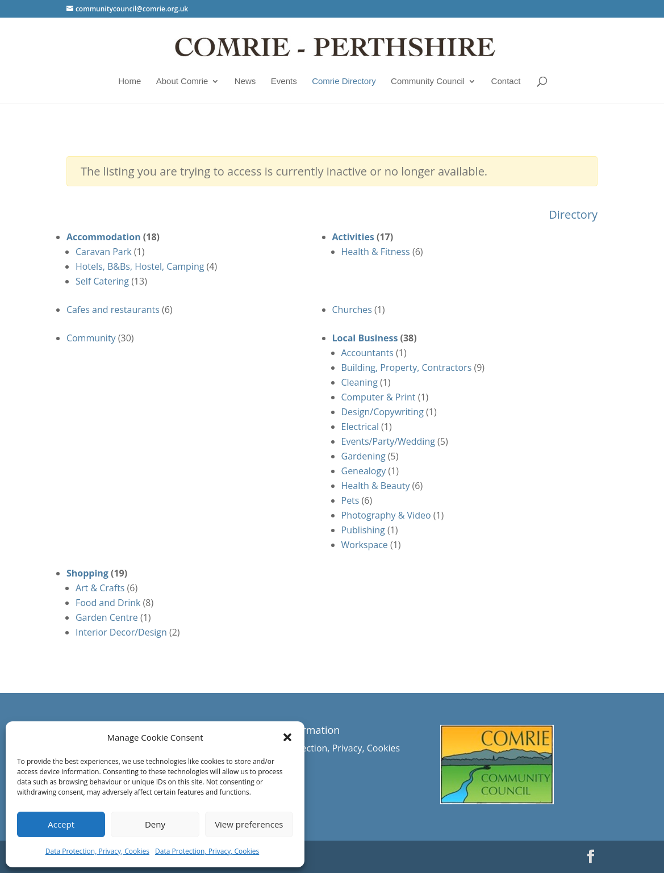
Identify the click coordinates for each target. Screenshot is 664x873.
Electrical (360, 426)
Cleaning (359, 382)
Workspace (364, 544)
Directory (573, 214)
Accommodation (103, 237)
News (245, 81)
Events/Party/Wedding (388, 441)
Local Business (365, 338)
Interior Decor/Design (121, 632)
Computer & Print (378, 397)
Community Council (428, 81)
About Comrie (182, 81)
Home (129, 81)
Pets (350, 500)
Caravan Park (104, 251)
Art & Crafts (100, 588)
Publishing (363, 530)
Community (91, 338)
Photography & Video (386, 515)
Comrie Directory (344, 81)
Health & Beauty (375, 485)
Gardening (363, 456)
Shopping (87, 573)
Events (284, 81)
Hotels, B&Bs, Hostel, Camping (140, 266)
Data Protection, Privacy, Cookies (97, 851)
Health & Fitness (375, 251)
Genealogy (363, 471)
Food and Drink (108, 602)
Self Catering (102, 281)
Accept (61, 824)
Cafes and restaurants (113, 309)
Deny (155, 824)
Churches (352, 309)
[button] (287, 737)
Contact (506, 81)
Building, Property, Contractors (406, 367)
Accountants (367, 352)
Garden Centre (107, 617)
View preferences (249, 824)
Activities (353, 237)
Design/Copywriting (382, 412)
